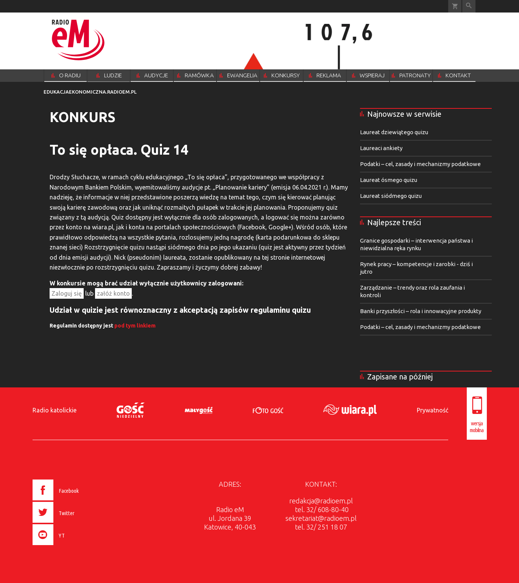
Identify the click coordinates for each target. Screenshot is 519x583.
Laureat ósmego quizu (388, 180)
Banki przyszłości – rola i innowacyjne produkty (420, 311)
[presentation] (71, 546)
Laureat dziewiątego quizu (394, 132)
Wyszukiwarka (468, 6)
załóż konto (113, 293)
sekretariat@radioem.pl (321, 518)
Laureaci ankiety (381, 148)
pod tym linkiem (135, 326)
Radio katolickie (54, 410)
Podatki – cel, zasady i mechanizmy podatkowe (420, 164)
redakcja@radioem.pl (321, 501)
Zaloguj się (66, 293)
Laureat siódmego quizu (391, 196)
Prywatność (432, 410)
